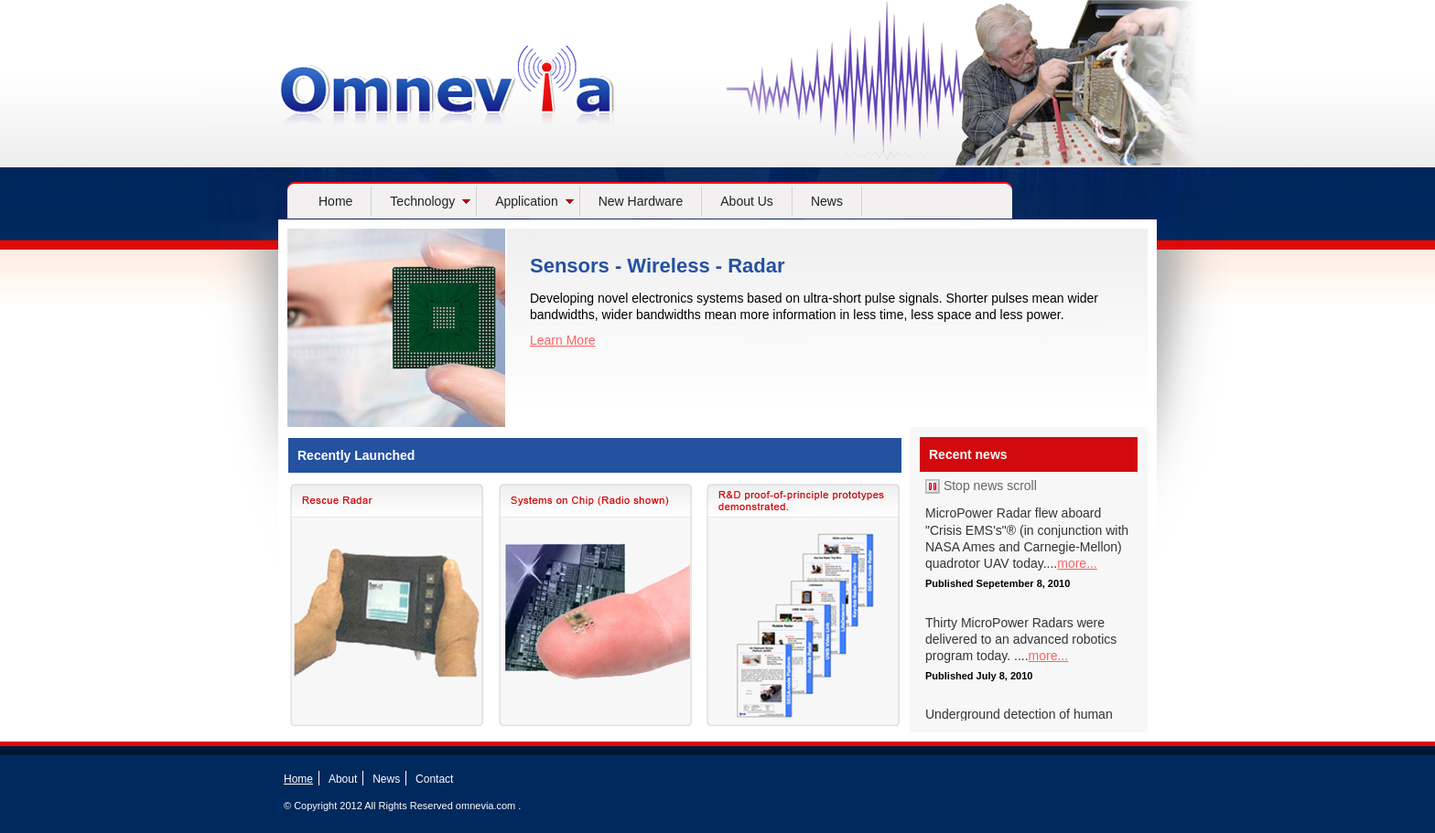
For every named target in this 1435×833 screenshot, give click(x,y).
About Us (746, 201)
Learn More (563, 340)
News (827, 201)
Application (534, 201)
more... (1077, 563)
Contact (434, 779)
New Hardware (641, 201)
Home (335, 201)
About (343, 779)
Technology (430, 201)
